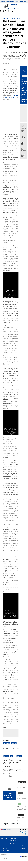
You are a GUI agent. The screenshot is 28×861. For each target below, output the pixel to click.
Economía (8, 1)
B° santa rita (20, 793)
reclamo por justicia (21, 782)
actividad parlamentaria (8, 756)
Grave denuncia (20, 814)
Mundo (21, 1)
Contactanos (22, 848)
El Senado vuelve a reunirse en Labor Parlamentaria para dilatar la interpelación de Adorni (6, 766)
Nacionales (3, 844)
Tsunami (14, 743)
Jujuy (2, 841)
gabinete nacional (20, 756)
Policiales (17, 1)
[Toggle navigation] (2, 6)
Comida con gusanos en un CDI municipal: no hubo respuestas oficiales (22, 797)
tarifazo (9, 788)
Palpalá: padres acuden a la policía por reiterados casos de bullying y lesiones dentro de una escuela (22, 820)
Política (3, 1)
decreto (11, 756)
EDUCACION (12, 843)
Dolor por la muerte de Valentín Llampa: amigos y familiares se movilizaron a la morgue (22, 787)
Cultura (7, 846)
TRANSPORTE (12, 845)
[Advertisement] (12, 733)
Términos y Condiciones (4, 854)
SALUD (11, 850)
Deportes (12, 1)
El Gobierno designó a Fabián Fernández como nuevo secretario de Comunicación (20, 765)
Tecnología (8, 850)
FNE (6, 848)
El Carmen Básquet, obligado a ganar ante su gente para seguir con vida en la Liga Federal (22, 809)
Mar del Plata (7, 743)
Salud (25, 1)
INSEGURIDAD (13, 848)
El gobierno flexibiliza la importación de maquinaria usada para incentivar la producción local (12, 767)
